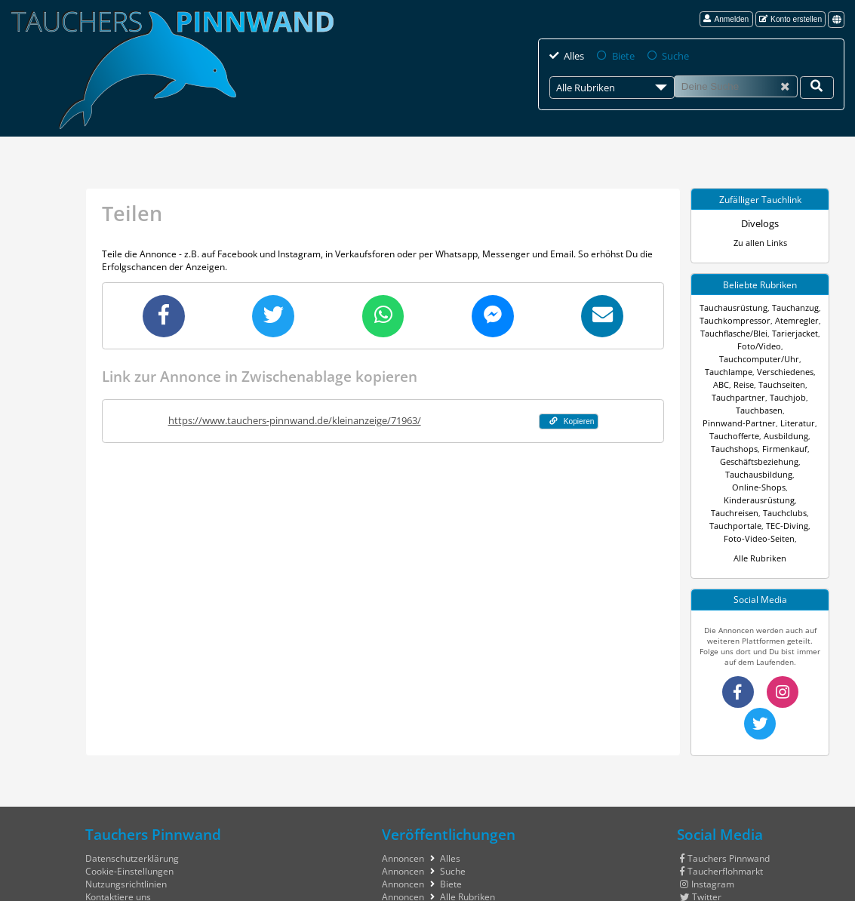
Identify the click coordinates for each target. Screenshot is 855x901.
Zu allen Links (760, 242)
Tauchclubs (732, 474)
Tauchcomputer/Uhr (781, 345)
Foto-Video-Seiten (780, 486)
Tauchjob (785, 384)
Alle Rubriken (760, 506)
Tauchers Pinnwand (725, 804)
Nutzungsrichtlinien (126, 830)
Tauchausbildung (733, 448)
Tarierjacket (793, 332)
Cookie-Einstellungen (129, 817)
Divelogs (760, 223)
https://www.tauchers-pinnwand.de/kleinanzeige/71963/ (290, 418)
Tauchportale (782, 474)
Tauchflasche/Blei (735, 332)
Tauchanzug (791, 307)
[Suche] (735, 86)
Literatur (733, 409)
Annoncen (403, 804)
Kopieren (567, 419)
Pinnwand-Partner (783, 397)
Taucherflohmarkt (721, 817)
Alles (574, 55)
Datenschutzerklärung (132, 804)
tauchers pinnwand (727, 893)
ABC (812, 358)
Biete (621, 55)
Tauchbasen (724, 397)
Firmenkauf (720, 435)
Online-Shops (792, 448)
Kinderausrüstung (734, 461)
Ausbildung (735, 422)
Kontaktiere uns (118, 843)
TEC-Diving (725, 486)
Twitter (700, 843)
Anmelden (726, 18)
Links (392, 856)
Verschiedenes (774, 358)
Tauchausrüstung (735, 307)
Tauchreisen (792, 461)
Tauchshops (780, 422)
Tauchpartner (739, 384)
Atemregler (793, 320)
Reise (734, 371)
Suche (672, 55)
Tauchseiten (771, 371)
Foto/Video (720, 345)
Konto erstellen (790, 18)
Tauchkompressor (737, 320)
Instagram (707, 830)
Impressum (109, 856)
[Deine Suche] (817, 86)
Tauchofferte (777, 409)
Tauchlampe (721, 358)
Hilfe (95, 869)
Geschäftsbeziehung (781, 435)
